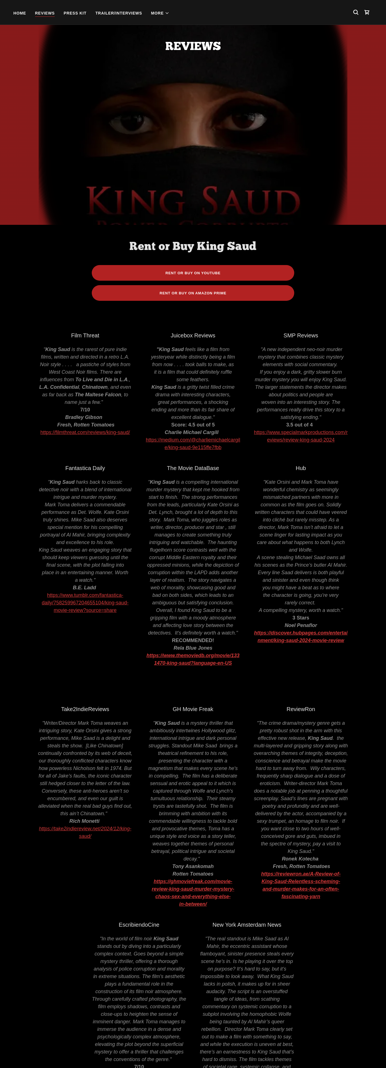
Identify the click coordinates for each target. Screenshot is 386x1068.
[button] (160, 13)
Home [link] (19, 13)
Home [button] (116, 1054)
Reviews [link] (45, 13)
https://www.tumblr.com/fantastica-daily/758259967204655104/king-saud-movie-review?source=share (85, 478)
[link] (367, 12)
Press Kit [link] (75, 13)
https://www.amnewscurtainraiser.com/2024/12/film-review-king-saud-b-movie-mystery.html (247, 994)
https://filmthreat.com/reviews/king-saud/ (85, 307)
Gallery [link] (240, 1054)
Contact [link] (265, 1054)
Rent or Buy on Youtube (192, 148)
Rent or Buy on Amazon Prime (193, 168)
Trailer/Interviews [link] (118, 13)
